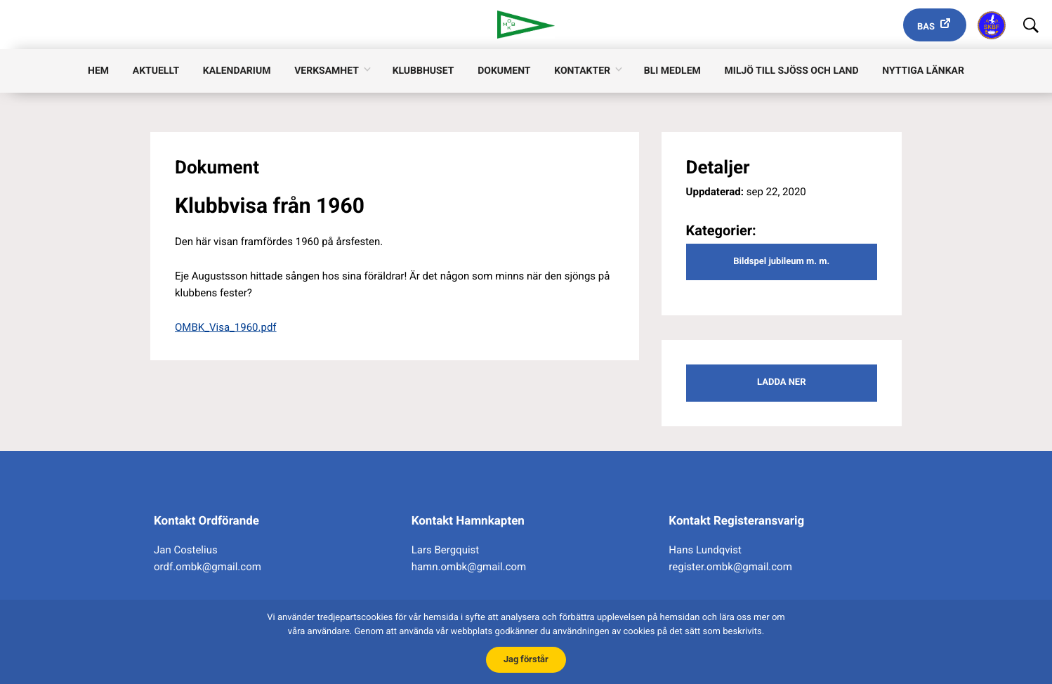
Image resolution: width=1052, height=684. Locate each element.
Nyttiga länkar (923, 71)
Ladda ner (781, 382)
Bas (926, 27)
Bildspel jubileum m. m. (781, 261)
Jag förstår (526, 659)
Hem (98, 71)
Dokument (504, 71)
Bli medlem (672, 71)
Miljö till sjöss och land (792, 71)
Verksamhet (326, 71)
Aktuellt (156, 71)
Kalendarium (237, 71)
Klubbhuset (423, 71)
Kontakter (582, 71)
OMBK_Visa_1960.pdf (226, 327)
